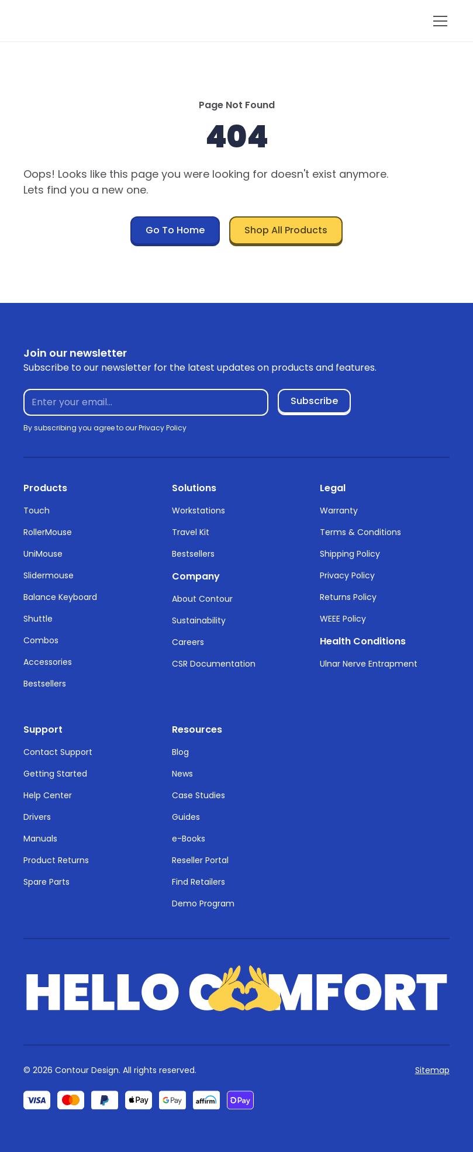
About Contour (202, 599)
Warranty (339, 510)
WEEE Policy (343, 619)
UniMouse (43, 554)
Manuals (40, 838)
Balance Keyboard (60, 597)
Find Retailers (198, 882)
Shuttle (38, 619)
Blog (180, 752)
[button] (438, 21)
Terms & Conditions (360, 532)
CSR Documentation (214, 664)
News (182, 774)
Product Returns (56, 860)
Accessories (47, 662)
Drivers (37, 817)
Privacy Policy (347, 575)
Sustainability (199, 620)
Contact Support (57, 752)
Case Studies (198, 795)
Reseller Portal (200, 860)
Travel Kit (190, 532)
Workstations (198, 510)
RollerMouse (47, 532)
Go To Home (175, 230)
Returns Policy (348, 597)
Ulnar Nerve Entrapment (368, 664)
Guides (186, 817)
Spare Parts (46, 882)
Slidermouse (48, 575)
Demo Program (203, 903)
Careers (188, 642)
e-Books (188, 838)
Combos (40, 640)
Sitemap (432, 1070)
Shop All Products (285, 230)
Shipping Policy (350, 554)
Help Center (47, 795)
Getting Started (55, 774)
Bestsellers (44, 683)
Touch (36, 510)
